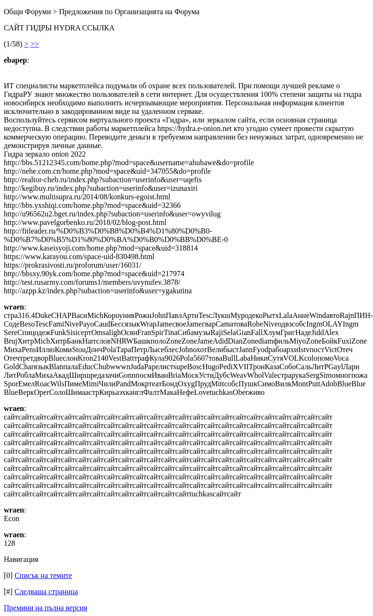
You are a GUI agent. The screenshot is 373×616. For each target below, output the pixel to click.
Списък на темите (43, 575)
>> (34, 44)
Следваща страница (46, 592)
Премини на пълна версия (45, 608)
